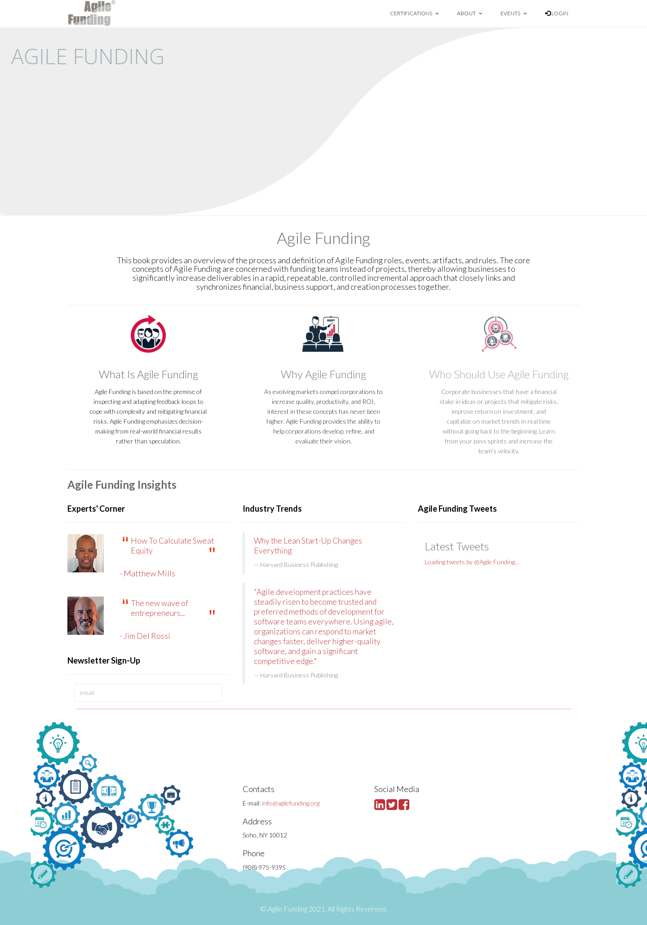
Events (514, 13)
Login (556, 13)
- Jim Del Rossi (145, 636)
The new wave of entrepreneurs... (159, 608)
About (470, 13)
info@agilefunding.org (290, 803)
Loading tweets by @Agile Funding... (472, 562)
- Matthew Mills (147, 573)
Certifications (414, 13)
